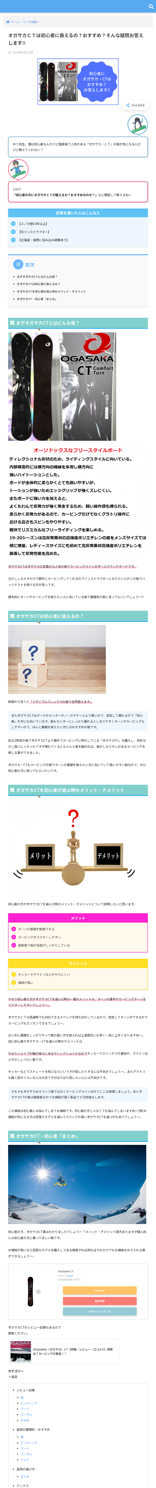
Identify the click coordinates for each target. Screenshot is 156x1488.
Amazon (100, 1290)
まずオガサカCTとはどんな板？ (39, 276)
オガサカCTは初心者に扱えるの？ (40, 284)
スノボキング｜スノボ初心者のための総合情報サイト (78, 6)
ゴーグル (27, 1415)
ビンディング (30, 1404)
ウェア (25, 1460)
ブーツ (25, 1409)
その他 (25, 1421)
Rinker (70, 1275)
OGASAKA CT (67, 1271)
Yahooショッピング (100, 1311)
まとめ (25, 1477)
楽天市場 (100, 1301)
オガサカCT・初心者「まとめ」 (39, 299)
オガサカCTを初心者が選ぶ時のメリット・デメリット (54, 291)
